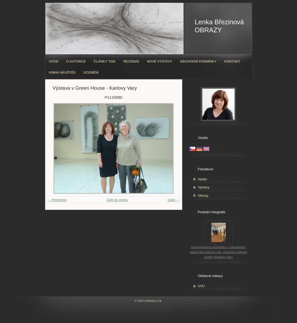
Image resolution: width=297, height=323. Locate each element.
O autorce (76, 61)
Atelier (202, 179)
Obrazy (203, 195)
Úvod (54, 61)
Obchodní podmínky (198, 61)
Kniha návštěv (62, 72)
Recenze (131, 61)
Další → (174, 200)
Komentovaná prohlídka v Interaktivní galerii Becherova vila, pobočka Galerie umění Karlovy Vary (218, 252)
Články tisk (105, 61)
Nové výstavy (159, 61)
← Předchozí (57, 200)
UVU (201, 286)
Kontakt (232, 61)
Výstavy (204, 187)
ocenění (91, 72)
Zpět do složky (117, 200)
